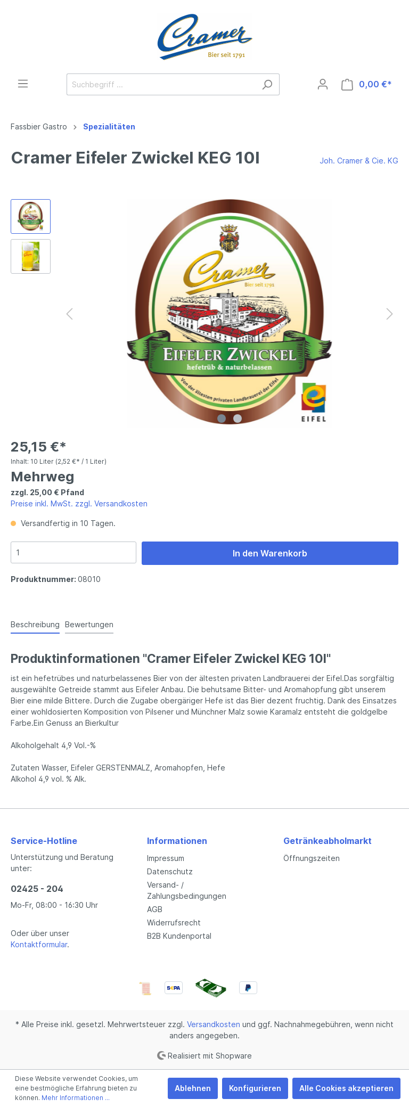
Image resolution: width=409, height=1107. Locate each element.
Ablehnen (193, 1088)
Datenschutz (170, 871)
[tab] (35, 624)
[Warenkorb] (366, 84)
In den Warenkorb (270, 553)
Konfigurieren (255, 1088)
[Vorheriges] (69, 314)
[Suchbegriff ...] (161, 84)
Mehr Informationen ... (76, 1098)
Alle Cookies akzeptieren (346, 1088)
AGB (154, 909)
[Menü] (23, 83)
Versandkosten (213, 1024)
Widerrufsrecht (174, 922)
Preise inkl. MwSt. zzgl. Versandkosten (79, 503)
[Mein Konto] (322, 84)
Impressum (165, 858)
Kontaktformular (39, 944)
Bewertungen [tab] (89, 624)
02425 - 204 (37, 888)
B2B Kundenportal (179, 935)
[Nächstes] (390, 314)
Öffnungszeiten (311, 858)
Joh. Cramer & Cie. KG (359, 160)
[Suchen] (267, 84)
